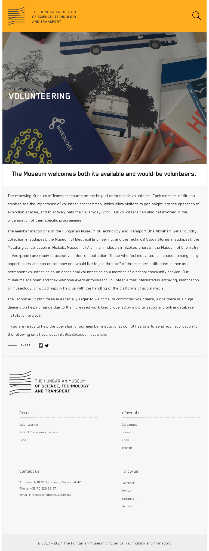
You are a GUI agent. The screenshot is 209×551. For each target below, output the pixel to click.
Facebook (128, 483)
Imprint (127, 447)
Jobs (23, 440)
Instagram (130, 498)
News (126, 440)
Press (126, 432)
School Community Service (39, 432)
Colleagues (129, 424)
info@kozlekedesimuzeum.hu (82, 334)
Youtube (127, 506)
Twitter (127, 490)
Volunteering (29, 424)
